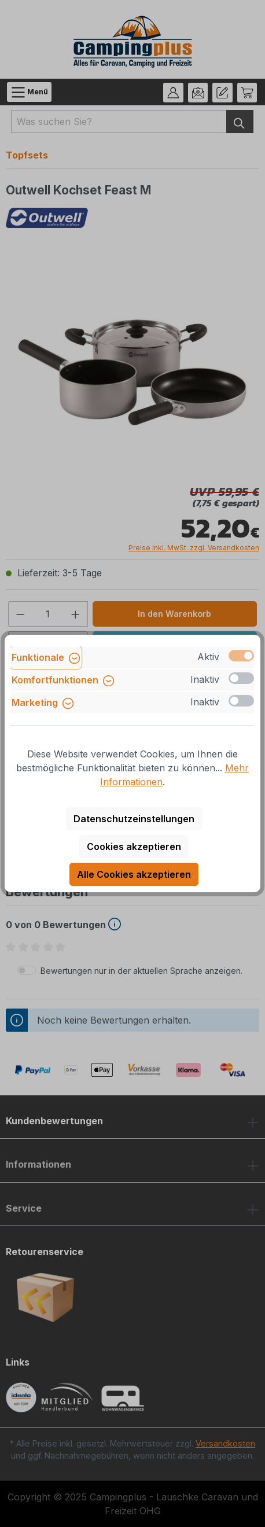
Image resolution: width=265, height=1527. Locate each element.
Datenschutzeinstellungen (133, 819)
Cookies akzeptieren (134, 846)
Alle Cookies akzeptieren (134, 874)
